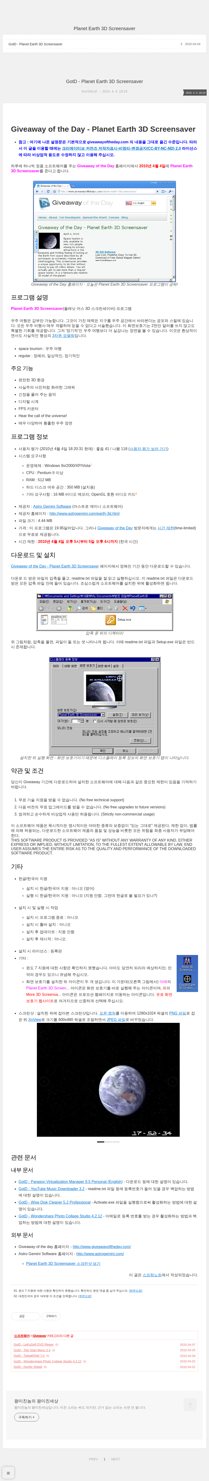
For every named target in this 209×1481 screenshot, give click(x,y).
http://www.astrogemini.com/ (100, 1254)
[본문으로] (135, 1290)
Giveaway (39, 1336)
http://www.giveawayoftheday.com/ (102, 1247)
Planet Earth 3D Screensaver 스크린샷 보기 (63, 1264)
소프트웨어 (22, 1336)
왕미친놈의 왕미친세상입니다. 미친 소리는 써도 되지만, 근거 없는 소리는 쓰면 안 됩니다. (80, 1407)
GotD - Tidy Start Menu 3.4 (32, 1350)
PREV (93, 1458)
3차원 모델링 (63, 336)
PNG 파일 (177, 1013)
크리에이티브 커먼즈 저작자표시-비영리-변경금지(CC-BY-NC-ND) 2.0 (121, 148)
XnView (34, 1020)
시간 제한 (166, 528)
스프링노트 (152, 1275)
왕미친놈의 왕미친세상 (36, 1401)
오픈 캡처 (108, 1013)
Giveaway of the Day (115, 528)
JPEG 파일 (116, 1020)
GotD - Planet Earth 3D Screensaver (35, 44)
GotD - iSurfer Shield (28, 1367)
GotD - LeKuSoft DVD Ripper (34, 1344)
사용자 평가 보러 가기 (148, 449)
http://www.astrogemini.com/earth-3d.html (84, 514)
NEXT (115, 1458)
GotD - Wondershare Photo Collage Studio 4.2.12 (60, 1216)
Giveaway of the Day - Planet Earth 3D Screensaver (55, 566)
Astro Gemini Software (52, 506)
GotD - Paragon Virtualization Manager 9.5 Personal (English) (71, 1182)
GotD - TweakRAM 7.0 (29, 1355)
